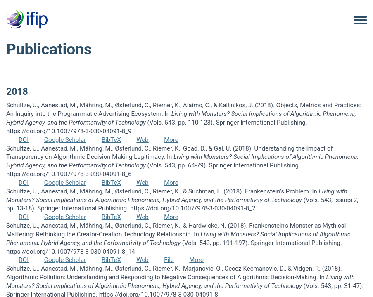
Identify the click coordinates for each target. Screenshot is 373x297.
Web (142, 140)
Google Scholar (65, 140)
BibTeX (111, 140)
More (171, 140)
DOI (24, 140)
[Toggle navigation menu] (360, 20)
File (169, 260)
